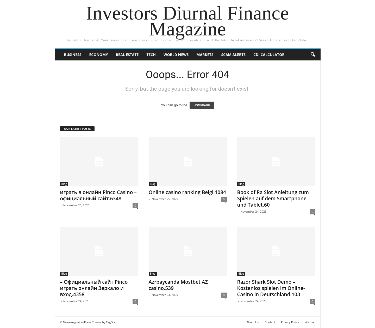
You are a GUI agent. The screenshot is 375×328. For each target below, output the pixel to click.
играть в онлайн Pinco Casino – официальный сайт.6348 (98, 195)
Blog (64, 184)
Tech (151, 54)
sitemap (310, 322)
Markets (204, 54)
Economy (98, 54)
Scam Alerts (233, 54)
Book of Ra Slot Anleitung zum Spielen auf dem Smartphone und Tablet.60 (273, 198)
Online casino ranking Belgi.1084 (187, 192)
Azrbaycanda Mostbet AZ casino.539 (178, 285)
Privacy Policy (290, 322)
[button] (312, 54)
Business (73, 54)
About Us (252, 322)
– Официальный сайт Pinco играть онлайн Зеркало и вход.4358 (94, 288)
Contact (270, 322)
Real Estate (127, 54)
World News (176, 54)
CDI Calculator (269, 54)
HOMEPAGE (201, 105)
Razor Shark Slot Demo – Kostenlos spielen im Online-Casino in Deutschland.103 (271, 288)
